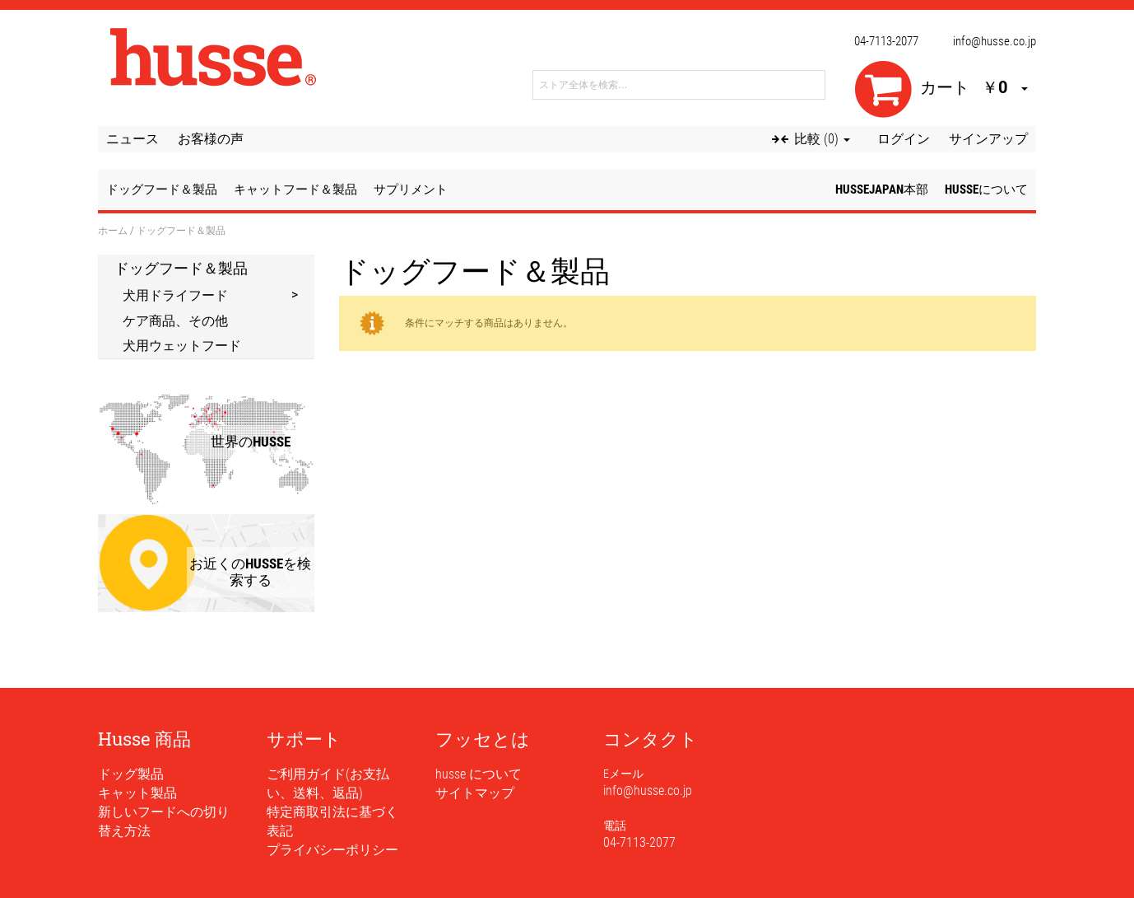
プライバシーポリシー (332, 850)
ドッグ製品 (131, 774)
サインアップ (988, 139)
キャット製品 (137, 793)
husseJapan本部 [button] (881, 189)
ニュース (132, 139)
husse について (478, 774)
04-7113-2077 (886, 41)
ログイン (903, 139)
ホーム (113, 229)
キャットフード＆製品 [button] (295, 189)
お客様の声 (211, 139)
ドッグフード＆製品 (181, 268)
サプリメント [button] (411, 189)
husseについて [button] (986, 189)
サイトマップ (474, 793)
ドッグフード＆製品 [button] (161, 189)
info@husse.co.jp (994, 41)
